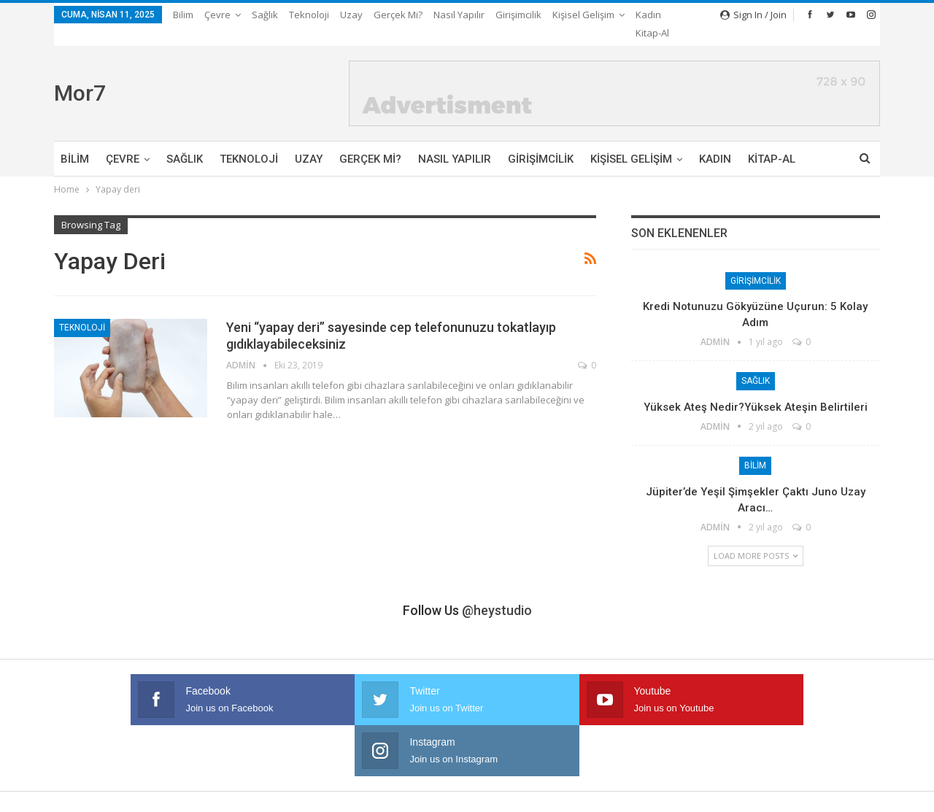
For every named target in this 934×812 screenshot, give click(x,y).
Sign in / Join (753, 14)
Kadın (715, 141)
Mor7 (80, 75)
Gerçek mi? (398, 14)
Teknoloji (309, 14)
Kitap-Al (771, 141)
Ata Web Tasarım (844, 789)
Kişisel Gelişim (631, 141)
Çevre (217, 14)
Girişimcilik (518, 14)
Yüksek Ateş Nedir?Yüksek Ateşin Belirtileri (756, 389)
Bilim (183, 14)
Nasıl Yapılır (459, 14)
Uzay (351, 14)
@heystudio (497, 592)
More (568, 14)
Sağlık (265, 14)
